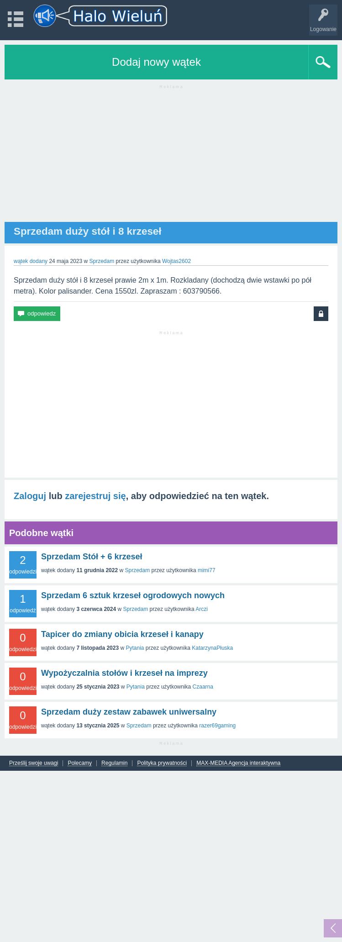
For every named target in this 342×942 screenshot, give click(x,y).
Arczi (201, 609)
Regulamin (114, 763)
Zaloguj (30, 496)
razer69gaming (217, 725)
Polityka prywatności (162, 763)
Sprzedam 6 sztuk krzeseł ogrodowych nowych (133, 595)
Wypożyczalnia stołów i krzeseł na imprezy (124, 673)
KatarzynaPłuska (212, 648)
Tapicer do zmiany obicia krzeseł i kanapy (122, 634)
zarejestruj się (95, 496)
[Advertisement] (171, 158)
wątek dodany (30, 261)
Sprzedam (101, 261)
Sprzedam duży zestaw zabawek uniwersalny (128, 711)
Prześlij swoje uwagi (33, 763)
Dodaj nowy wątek (156, 62)
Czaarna (203, 687)
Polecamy (80, 763)
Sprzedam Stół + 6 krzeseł (91, 556)
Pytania (135, 648)
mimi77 (207, 570)
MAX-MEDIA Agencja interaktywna (238, 763)
